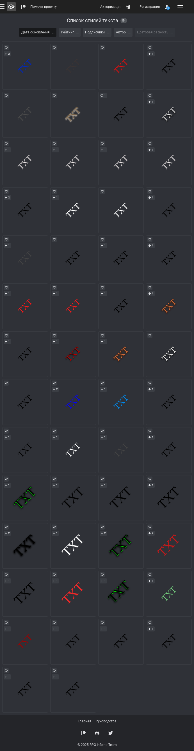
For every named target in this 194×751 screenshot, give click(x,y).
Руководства (106, 721)
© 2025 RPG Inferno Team (97, 745)
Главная (84, 721)
